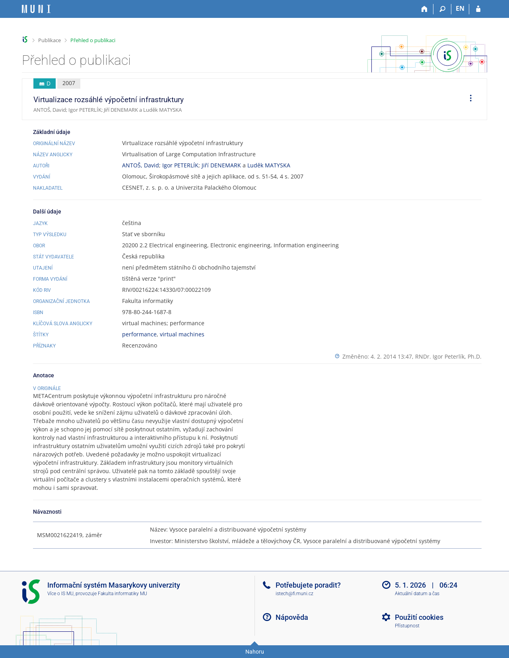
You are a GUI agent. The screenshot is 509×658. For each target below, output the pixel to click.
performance (139, 334)
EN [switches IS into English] (460, 8)
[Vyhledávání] (442, 9)
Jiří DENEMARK (221, 165)
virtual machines (182, 334)
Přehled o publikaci (92, 40)
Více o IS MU (60, 593)
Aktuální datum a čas (417, 593)
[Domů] (424, 9)
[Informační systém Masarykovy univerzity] (36, 9)
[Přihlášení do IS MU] (478, 9)
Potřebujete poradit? (308, 585)
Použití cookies (419, 617)
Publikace (49, 40)
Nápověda (292, 617)
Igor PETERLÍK (180, 165)
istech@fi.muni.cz (294, 593)
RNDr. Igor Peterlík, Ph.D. (448, 356)
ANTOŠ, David (140, 165)
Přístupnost (407, 626)
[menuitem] (468, 99)
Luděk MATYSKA (268, 165)
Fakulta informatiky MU (122, 593)
